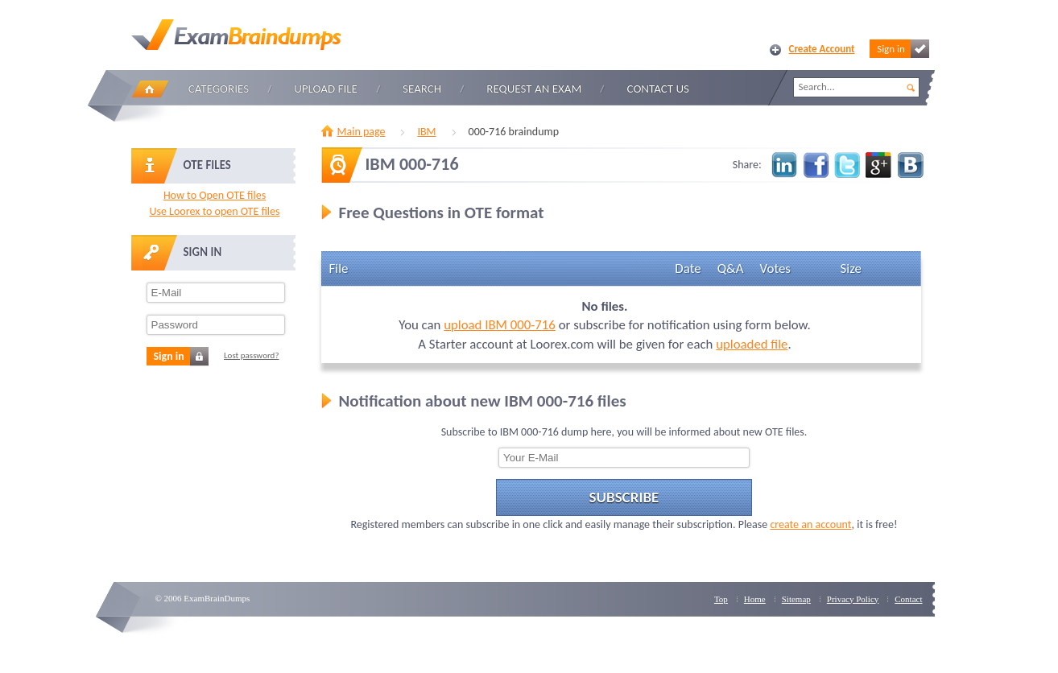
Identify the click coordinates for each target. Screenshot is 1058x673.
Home (149, 89)
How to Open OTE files (214, 195)
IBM (426, 131)
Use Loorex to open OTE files (214, 211)
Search (422, 88)
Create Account (822, 49)
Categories (218, 88)
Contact (908, 599)
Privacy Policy (852, 599)
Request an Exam (533, 88)
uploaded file (751, 344)
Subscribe (624, 497)
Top (721, 599)
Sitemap (796, 599)
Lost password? (251, 355)
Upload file (325, 88)
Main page (361, 131)
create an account (810, 524)
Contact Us (658, 88)
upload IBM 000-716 (500, 324)
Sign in (902, 48)
